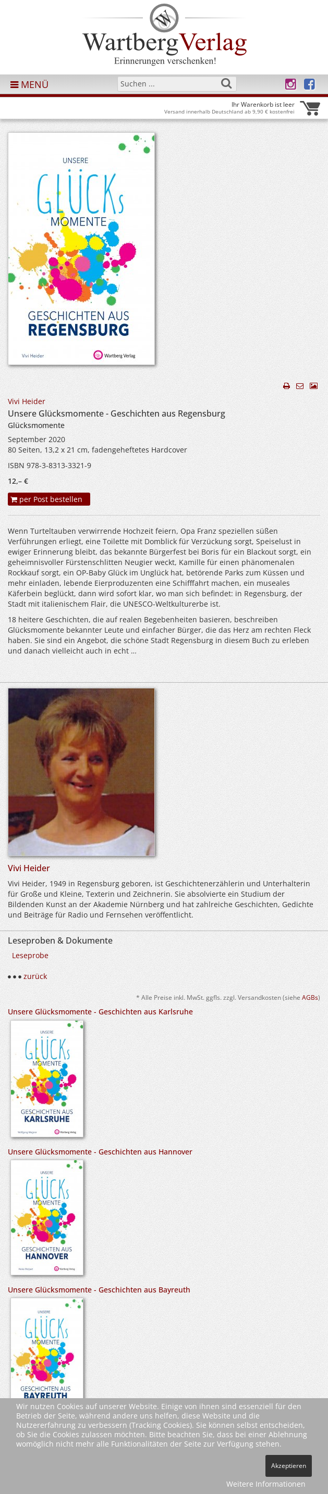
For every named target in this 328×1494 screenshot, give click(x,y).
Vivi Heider (26, 401)
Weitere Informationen (266, 1484)
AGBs (310, 997)
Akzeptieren (288, 1465)
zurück (35, 976)
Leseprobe (30, 955)
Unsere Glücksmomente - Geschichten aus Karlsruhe (100, 1011)
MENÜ (29, 84)
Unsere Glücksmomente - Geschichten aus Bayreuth (99, 1290)
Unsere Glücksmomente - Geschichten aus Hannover (100, 1152)
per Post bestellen (46, 499)
